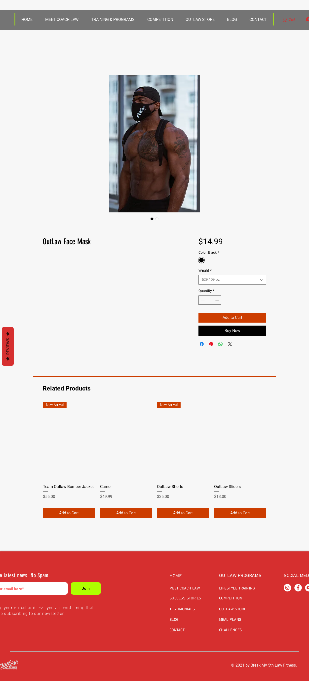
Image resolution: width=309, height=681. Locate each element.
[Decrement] (202, 300)
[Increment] (217, 300)
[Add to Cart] (69, 513)
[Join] (86, 588)
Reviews (8, 346)
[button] (200, 19)
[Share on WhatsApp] (221, 344)
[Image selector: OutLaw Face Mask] (152, 218)
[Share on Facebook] (202, 344)
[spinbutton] (209, 300)
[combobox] (232, 280)
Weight (205, 270)
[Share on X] (230, 344)
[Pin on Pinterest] (211, 344)
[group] (154, 460)
